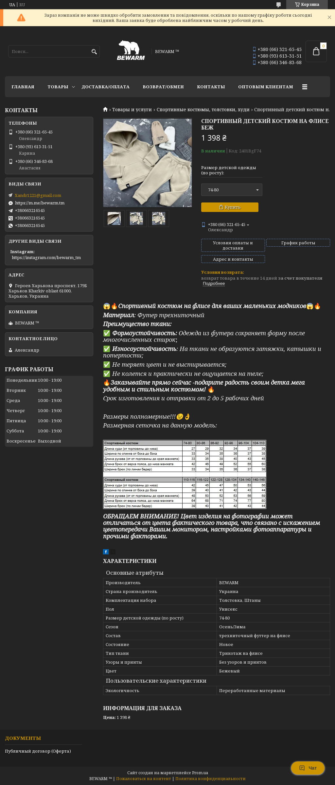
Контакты (211, 87)
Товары (57, 87)
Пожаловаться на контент (143, 778)
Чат (308, 768)
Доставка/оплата (105, 87)
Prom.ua (200, 773)
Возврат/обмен (163, 87)
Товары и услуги (132, 109)
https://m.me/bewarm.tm (39, 203)
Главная (22, 87)
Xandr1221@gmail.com (38, 195)
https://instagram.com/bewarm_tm (46, 257)
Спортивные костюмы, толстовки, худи (203, 109)
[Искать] (94, 52)
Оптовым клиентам (265, 87)
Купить (233, 207)
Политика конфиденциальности (210, 778)
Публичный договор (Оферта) (38, 751)
